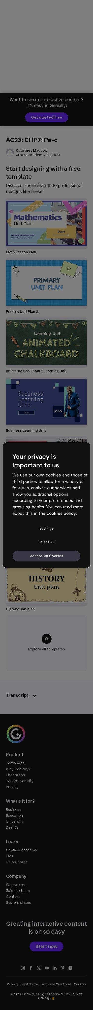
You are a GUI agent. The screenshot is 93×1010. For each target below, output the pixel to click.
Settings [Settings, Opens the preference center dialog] (46, 528)
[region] (46, 505)
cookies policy (61, 513)
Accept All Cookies (46, 556)
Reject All (46, 542)
